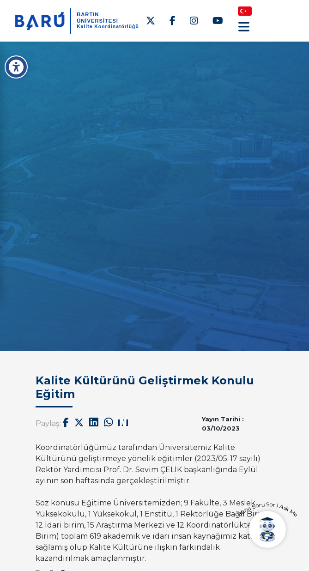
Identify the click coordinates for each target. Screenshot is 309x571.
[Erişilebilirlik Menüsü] (16, 67)
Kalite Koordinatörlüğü (108, 26)
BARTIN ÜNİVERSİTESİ (97, 17)
